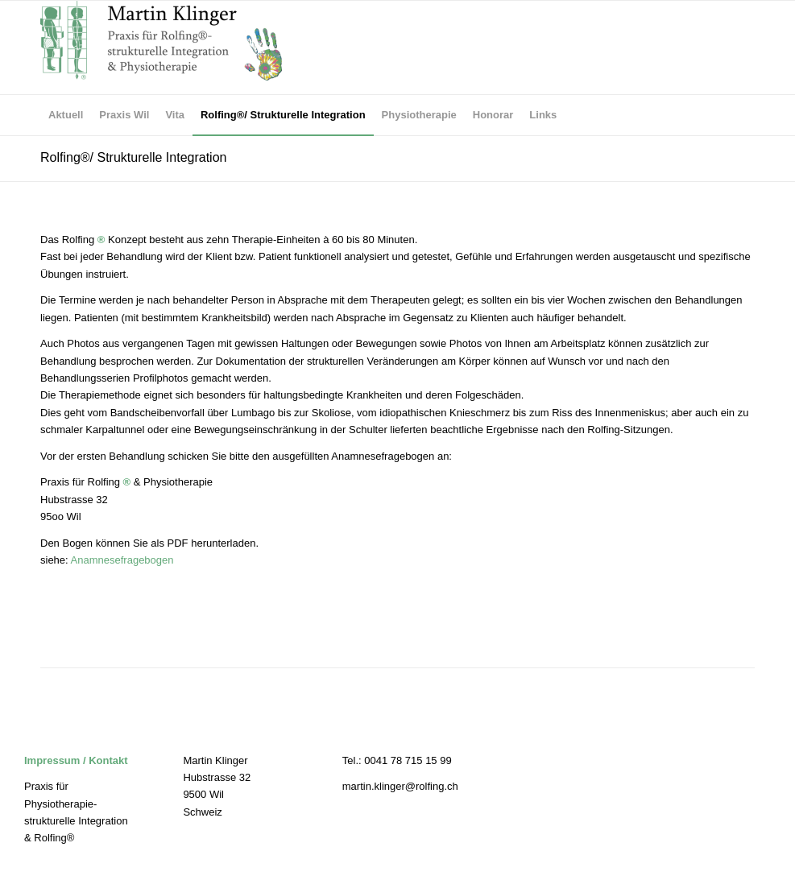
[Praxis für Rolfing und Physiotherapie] (161, 47)
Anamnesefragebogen (122, 560)
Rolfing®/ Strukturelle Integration (133, 157)
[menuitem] (65, 115)
